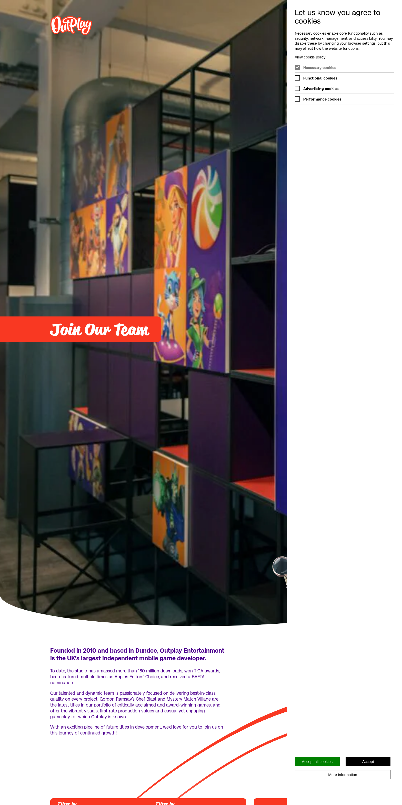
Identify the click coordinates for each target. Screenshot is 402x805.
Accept (368, 761)
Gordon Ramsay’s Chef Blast (129, 698)
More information (342, 774)
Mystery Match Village (189, 698)
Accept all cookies (317, 761)
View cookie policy (310, 57)
